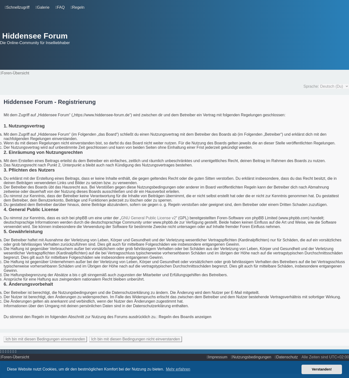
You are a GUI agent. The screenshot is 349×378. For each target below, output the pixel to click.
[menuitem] (42, 7)
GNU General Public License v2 (148, 217)
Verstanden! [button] (322, 369)
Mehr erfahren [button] (178, 369)
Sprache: (311, 86)
